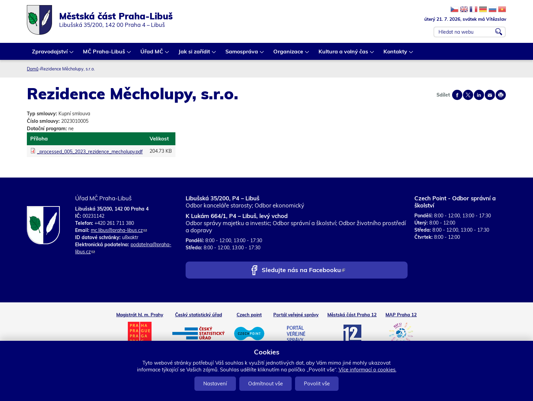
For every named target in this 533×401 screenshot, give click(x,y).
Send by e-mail (490, 95)
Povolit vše (317, 383)
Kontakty (395, 54)
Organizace (288, 54)
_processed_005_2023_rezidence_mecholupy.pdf (90, 152)
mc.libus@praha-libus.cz (119, 230)
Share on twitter (468, 95)
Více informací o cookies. (367, 369)
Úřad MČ (152, 54)
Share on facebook (457, 95)
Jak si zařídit (194, 54)
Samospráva (242, 54)
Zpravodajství (50, 54)
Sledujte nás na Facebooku (303, 270)
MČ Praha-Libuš (104, 54)
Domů (32, 68)
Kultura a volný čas (343, 54)
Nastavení (215, 383)
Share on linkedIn (479, 95)
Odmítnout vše (265, 383)
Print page (501, 95)
